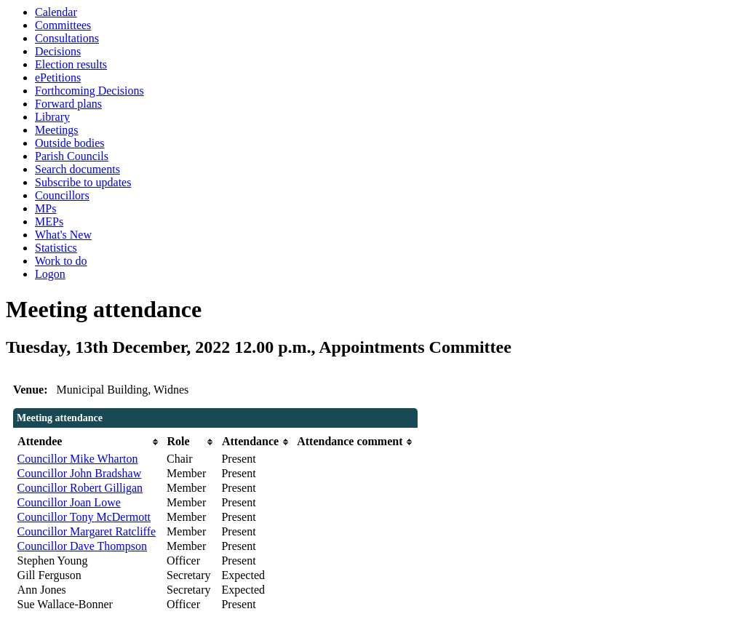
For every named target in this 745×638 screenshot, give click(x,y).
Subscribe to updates (83, 182)
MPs (45, 208)
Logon (50, 274)
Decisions (58, 51)
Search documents (77, 169)
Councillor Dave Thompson (82, 546)
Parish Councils (71, 156)
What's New (63, 234)
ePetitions (58, 77)
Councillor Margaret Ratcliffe (86, 531)
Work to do (61, 261)
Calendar (56, 12)
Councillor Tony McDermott (84, 517)
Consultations (67, 38)
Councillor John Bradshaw (79, 473)
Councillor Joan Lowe (69, 502)
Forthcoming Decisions (89, 90)
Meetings (57, 130)
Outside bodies (70, 143)
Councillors (62, 195)
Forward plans (68, 103)
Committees (63, 25)
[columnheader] (88, 442)
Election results (71, 64)
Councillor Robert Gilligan (80, 488)
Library (52, 117)
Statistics (56, 248)
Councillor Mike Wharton (77, 458)
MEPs (49, 221)
